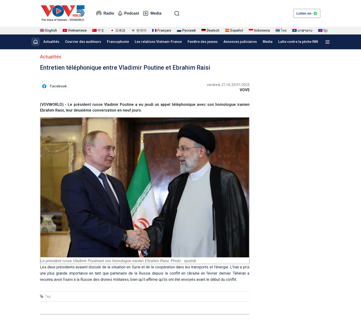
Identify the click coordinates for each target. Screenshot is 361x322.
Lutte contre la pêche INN (298, 42)
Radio (105, 13)
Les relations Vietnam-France (158, 42)
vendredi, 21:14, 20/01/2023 (228, 85)
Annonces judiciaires (240, 42)
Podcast (128, 13)
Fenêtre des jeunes (203, 42)
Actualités (51, 42)
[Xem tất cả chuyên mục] (327, 42)
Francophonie (118, 42)
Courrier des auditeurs (83, 42)
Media (152, 13)
